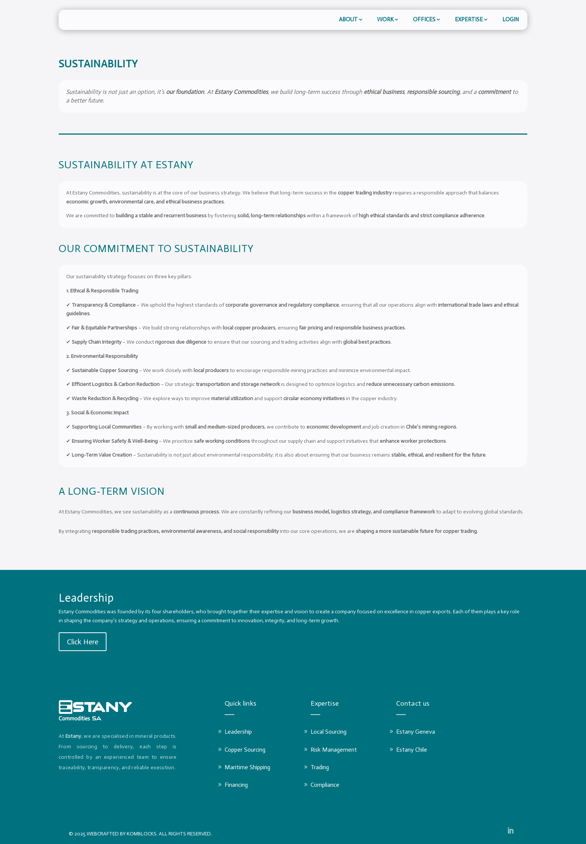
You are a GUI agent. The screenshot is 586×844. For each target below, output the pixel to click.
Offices (424, 19)
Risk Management (334, 749)
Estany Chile (411, 749)
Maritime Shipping (247, 767)
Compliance (325, 784)
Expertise (469, 19)
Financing (236, 784)
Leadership (238, 731)
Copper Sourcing (245, 749)
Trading (320, 767)
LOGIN (510, 19)
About (348, 19)
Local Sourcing (328, 731)
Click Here (82, 641)
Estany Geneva (415, 731)
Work (385, 19)
